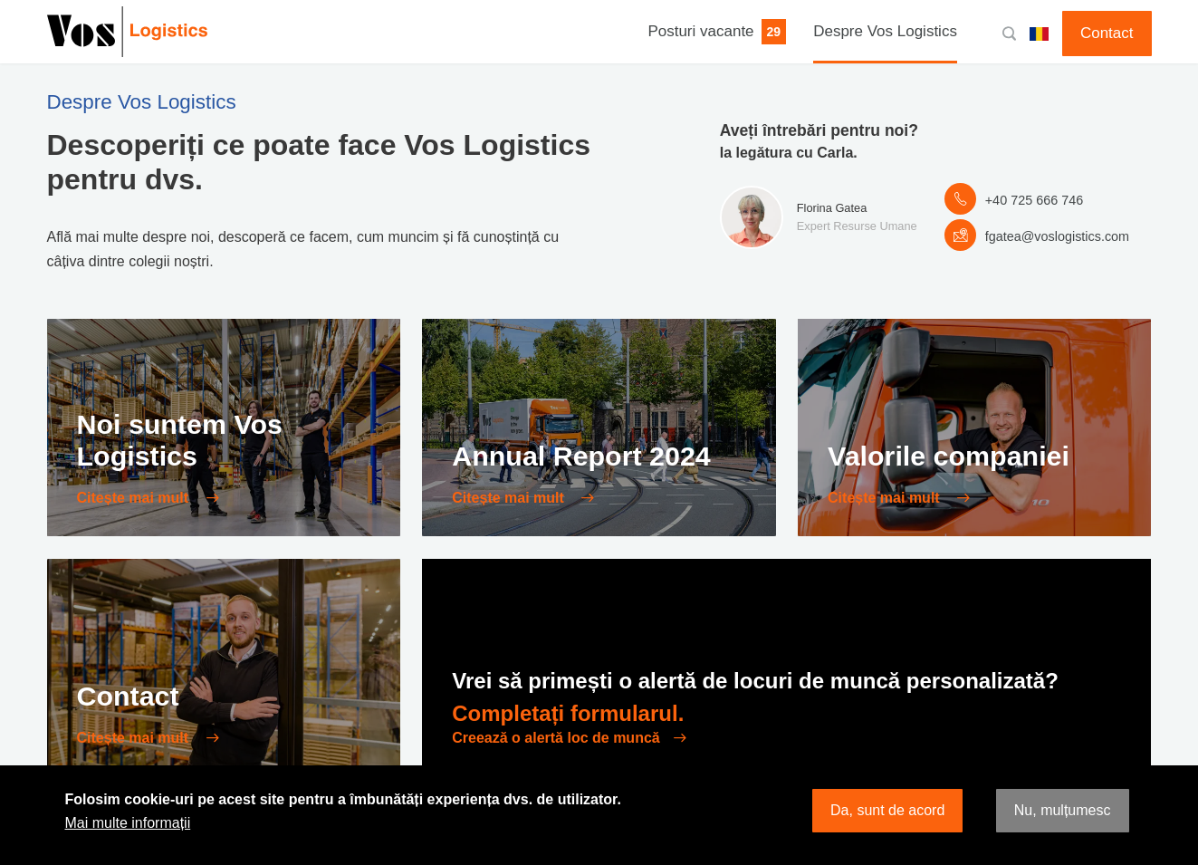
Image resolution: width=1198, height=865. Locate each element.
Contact (1107, 33)
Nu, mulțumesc (1062, 810)
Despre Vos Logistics (885, 31)
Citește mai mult (135, 497)
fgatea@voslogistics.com (1057, 236)
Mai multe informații (128, 823)
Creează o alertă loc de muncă (555, 737)
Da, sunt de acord (887, 810)
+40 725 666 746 (1034, 200)
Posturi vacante (700, 31)
